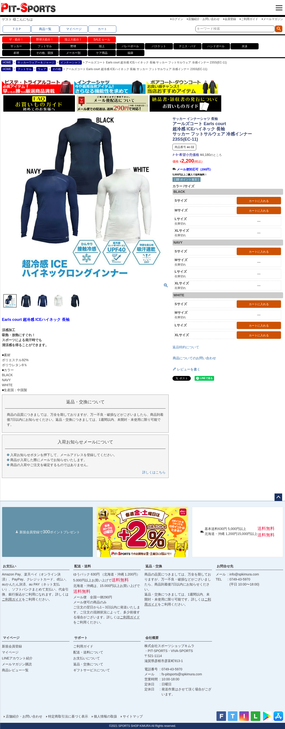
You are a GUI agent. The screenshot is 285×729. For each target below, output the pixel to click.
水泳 (244, 46)
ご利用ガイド (249, 19)
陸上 (102, 46)
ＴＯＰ (16, 29)
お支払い (9, 566)
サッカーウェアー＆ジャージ (35, 62)
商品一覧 (45, 29)
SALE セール (101, 39)
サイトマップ (133, 716)
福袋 (130, 53)
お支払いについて (86, 658)
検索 (278, 29)
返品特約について (185, 347)
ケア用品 (102, 53)
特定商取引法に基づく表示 (68, 716)
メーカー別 (73, 53)
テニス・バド (187, 46)
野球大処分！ (44, 39)
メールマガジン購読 (17, 664)
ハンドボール (216, 46)
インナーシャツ (70, 62)
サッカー (16, 46)
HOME (7, 62)
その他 (56, 69)
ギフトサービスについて (91, 670)
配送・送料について (88, 652)
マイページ (74, 29)
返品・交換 (153, 566)
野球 (73, 46)
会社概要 (152, 638)
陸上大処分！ (73, 39)
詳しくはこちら (154, 472)
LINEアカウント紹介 (17, 658)
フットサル (45, 46)
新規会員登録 (12, 646)
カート (102, 29)
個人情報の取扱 (105, 716)
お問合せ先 (225, 566)
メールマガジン (273, 19)
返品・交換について (88, 664)
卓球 (16, 53)
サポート (81, 638)
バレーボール (130, 46)
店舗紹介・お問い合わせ (204, 19)
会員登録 (230, 19)
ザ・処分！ (16, 39)
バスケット (159, 46)
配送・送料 (82, 566)
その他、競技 (44, 53)
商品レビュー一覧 (15, 670)
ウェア (42, 69)
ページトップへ (278, 497)
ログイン (177, 19)
